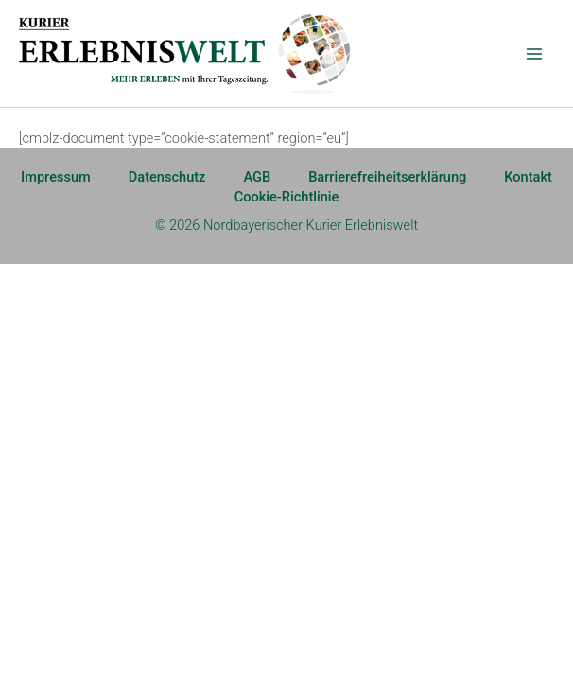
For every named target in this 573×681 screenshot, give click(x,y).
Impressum (56, 176)
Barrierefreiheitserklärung (387, 176)
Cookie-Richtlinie (286, 196)
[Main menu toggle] (534, 54)
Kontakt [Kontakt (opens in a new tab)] (528, 176)
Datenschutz (167, 176)
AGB (256, 176)
